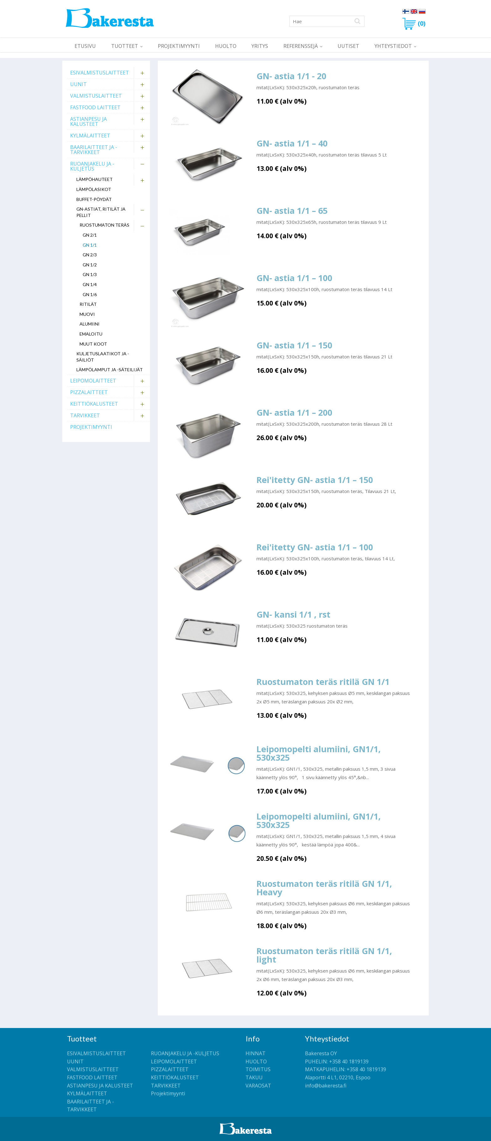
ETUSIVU (85, 46)
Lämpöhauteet (94, 179)
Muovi (87, 314)
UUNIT (78, 84)
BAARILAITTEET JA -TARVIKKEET (93, 150)
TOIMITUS (258, 1069)
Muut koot (93, 344)
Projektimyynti (179, 46)
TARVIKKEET (85, 415)
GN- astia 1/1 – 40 (292, 143)
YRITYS (259, 46)
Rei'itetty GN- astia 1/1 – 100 (314, 547)
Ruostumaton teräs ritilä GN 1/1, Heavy (324, 887)
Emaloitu (91, 334)
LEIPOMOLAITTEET (93, 380)
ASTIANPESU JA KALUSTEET (88, 121)
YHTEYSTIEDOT (393, 46)
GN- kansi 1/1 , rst (293, 614)
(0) (414, 23)
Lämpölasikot (93, 189)
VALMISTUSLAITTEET (96, 95)
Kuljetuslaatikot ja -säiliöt (102, 356)
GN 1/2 (90, 264)
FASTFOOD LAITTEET (95, 107)
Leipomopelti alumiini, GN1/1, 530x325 (318, 753)
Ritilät (88, 304)
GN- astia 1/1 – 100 (294, 278)
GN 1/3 (90, 274)
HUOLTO (225, 46)
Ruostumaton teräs (104, 225)
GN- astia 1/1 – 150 (294, 345)
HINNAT (256, 1053)
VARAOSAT (258, 1085)
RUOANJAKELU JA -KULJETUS (92, 166)
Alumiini (90, 323)
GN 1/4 (90, 284)
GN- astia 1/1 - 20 (291, 76)
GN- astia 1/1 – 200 (294, 412)
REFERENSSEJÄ (300, 46)
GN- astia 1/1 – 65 (292, 210)
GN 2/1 (90, 235)
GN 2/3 (90, 254)
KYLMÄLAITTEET (90, 135)
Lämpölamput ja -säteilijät (109, 369)
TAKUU (254, 1077)
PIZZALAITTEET (89, 392)
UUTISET (348, 46)
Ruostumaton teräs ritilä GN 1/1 (323, 681)
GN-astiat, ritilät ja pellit (101, 212)
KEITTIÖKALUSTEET (94, 403)
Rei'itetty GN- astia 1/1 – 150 (314, 479)
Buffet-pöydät (94, 199)
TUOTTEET (124, 46)
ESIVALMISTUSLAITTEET (99, 72)
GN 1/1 (90, 245)
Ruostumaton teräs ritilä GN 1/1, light (324, 955)
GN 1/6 (90, 294)
